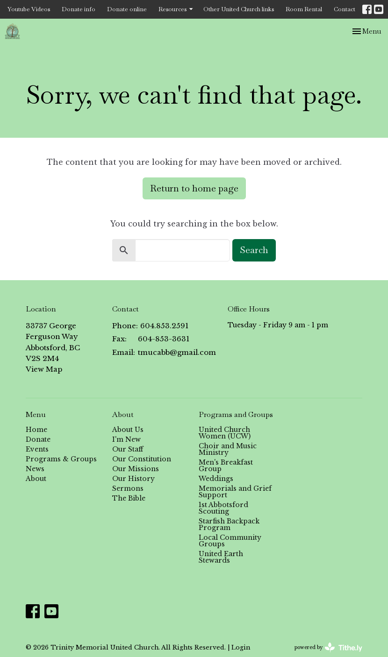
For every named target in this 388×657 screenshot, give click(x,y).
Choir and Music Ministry (228, 449)
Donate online (127, 9)
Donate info (78, 9)
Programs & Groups (61, 459)
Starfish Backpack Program (229, 524)
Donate (38, 439)
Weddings (216, 478)
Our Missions (135, 469)
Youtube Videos (28, 9)
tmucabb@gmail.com (177, 352)
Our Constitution (141, 459)
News (35, 469)
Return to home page (194, 188)
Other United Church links (238, 9)
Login (240, 647)
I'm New (126, 439)
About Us (128, 429)
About (36, 478)
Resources (176, 9)
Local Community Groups (230, 540)
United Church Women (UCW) (225, 432)
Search (254, 250)
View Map (44, 369)
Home (36, 429)
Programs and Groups (236, 414)
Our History (133, 478)
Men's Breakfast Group (226, 465)
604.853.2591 (164, 325)
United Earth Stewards (221, 557)
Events (37, 449)
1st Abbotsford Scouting (223, 508)
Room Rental (304, 9)
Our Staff (127, 449)
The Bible (128, 498)
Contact (344, 9)
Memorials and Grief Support (235, 491)
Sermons (128, 488)
